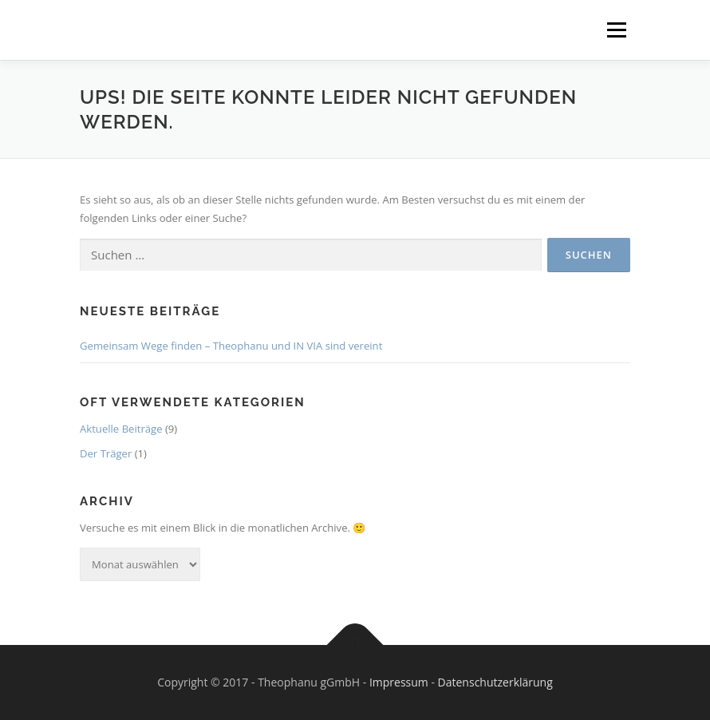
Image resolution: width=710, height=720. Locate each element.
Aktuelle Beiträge (121, 428)
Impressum (398, 682)
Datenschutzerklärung (495, 682)
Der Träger (106, 453)
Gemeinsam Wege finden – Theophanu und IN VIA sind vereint (231, 345)
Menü (616, 29)
